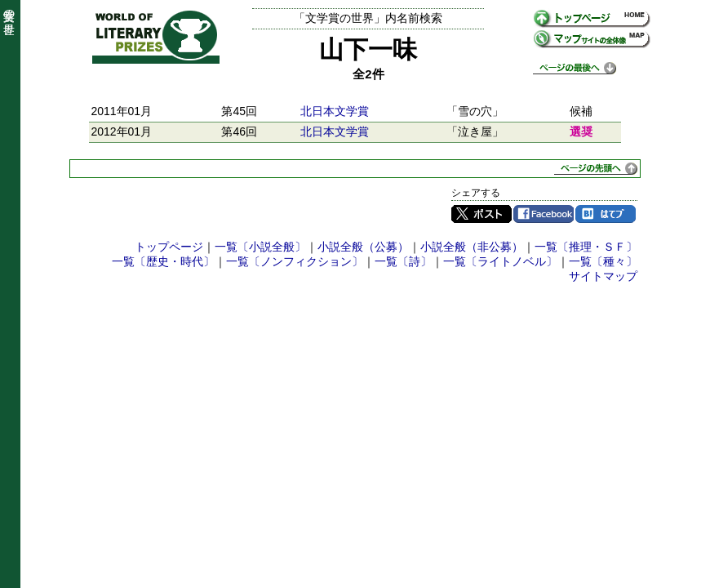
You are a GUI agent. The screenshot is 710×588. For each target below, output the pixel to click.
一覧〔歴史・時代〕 (163, 261)
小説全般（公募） (363, 246)
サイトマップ (603, 276)
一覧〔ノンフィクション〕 (294, 261)
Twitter (481, 214)
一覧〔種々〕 (603, 261)
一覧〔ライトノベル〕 (500, 261)
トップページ (169, 246)
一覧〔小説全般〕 (260, 246)
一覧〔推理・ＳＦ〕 (586, 246)
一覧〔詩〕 (403, 261)
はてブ (605, 214)
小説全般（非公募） (471, 246)
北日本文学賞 (334, 111)
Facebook (543, 214)
